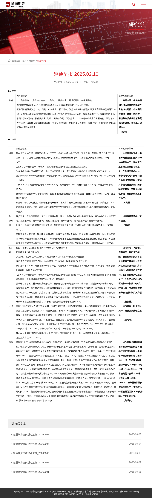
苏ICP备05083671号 (129, 491)
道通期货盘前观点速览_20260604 (31, 444)
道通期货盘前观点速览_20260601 (31, 472)
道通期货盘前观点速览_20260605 (31, 434)
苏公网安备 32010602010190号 (68, 494)
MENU (143, 4)
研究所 (32, 60)
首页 (24, 60)
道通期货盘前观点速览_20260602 (31, 462)
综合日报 (41, 60)
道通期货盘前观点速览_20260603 (31, 453)
